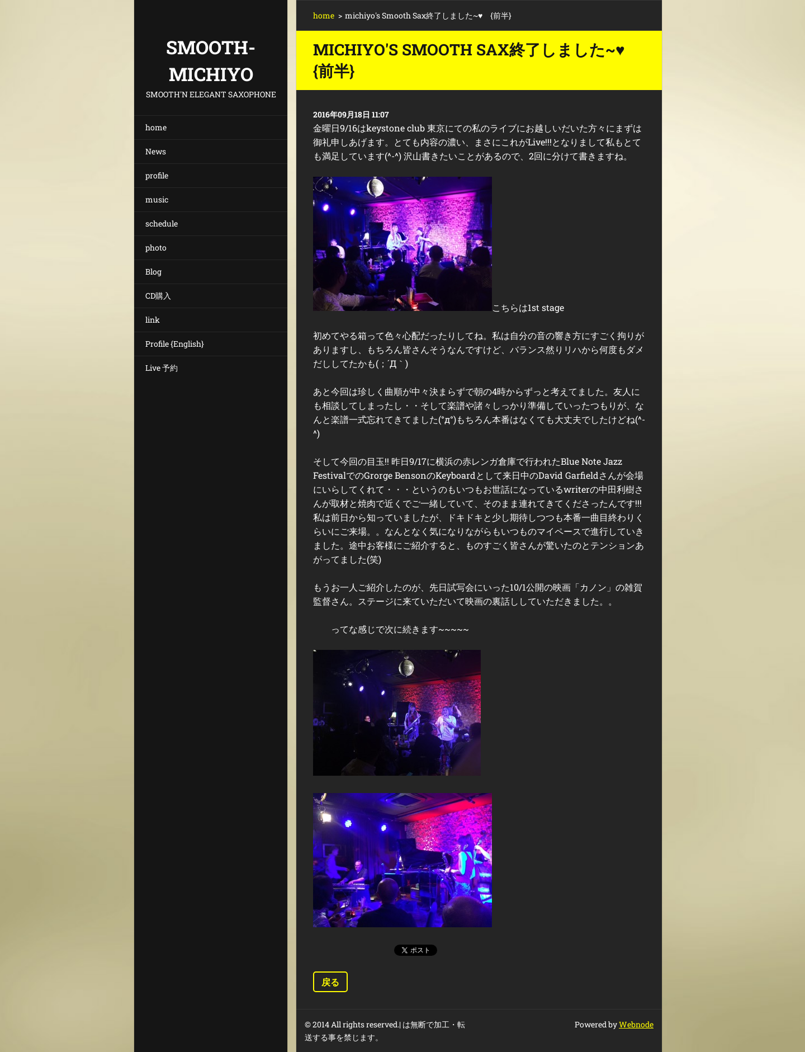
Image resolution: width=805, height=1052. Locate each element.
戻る (330, 982)
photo (156, 247)
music (156, 199)
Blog (153, 271)
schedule (161, 223)
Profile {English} (174, 343)
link (152, 319)
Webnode (636, 1024)
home (156, 127)
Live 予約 (161, 367)
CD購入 (158, 295)
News (155, 151)
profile (156, 175)
